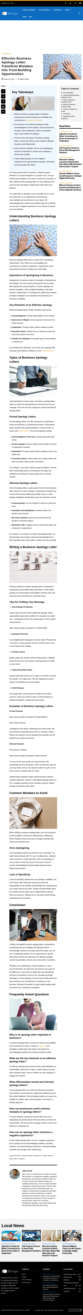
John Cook (24, 79)
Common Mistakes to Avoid (69, 110)
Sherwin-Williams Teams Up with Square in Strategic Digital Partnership (70, 175)
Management (7, 53)
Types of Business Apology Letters (68, 101)
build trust (42, 1046)
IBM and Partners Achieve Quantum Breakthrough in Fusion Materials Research (70, 187)
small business (47, 351)
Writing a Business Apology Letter (68, 105)
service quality (23, 431)
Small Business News (66, 131)
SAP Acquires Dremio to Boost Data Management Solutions (69, 150)
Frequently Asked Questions (68, 117)
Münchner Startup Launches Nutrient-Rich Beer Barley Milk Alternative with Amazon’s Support (70, 163)
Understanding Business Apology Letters (70, 96)
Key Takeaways (68, 92)
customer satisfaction (34, 120)
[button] (79, 13)
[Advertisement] (41, 36)
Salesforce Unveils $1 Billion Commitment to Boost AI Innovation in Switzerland (68, 137)
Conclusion (66, 114)
